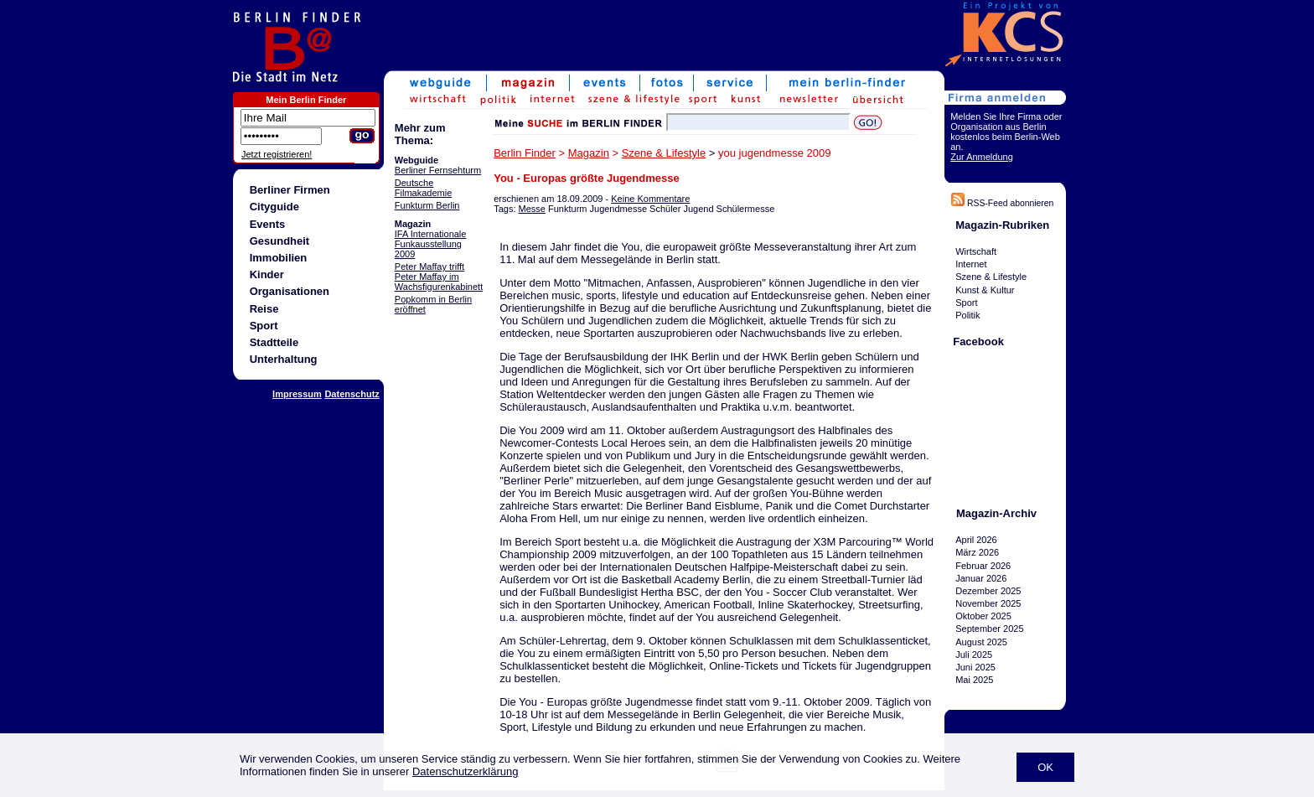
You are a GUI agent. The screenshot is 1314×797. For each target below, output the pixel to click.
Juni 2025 (975, 667)
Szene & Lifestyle (664, 153)
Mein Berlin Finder (306, 100)
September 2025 (989, 629)
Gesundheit (280, 241)
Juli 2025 (973, 655)
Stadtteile (274, 342)
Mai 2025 (974, 680)
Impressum (297, 394)
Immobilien (279, 257)
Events (268, 224)
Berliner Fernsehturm (438, 170)
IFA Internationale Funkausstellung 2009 (431, 244)
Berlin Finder (525, 153)
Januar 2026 (980, 578)
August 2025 (981, 642)
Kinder (267, 274)
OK (1045, 767)
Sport (264, 325)
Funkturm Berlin (427, 205)
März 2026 (977, 552)
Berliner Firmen (290, 190)
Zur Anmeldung (981, 157)
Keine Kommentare (650, 199)
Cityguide (274, 206)
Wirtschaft (975, 251)
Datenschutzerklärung (465, 771)
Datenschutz (351, 394)
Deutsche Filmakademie (423, 188)
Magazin (588, 153)
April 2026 (976, 540)
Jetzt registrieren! (276, 154)
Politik (967, 315)
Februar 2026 (983, 566)
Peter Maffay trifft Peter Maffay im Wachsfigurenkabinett (439, 276)
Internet (970, 264)
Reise (264, 309)
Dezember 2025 (988, 591)
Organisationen (289, 291)
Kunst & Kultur (984, 290)
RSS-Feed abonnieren (1002, 203)
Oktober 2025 (983, 616)
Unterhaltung (284, 359)
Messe (532, 209)
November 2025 (988, 603)
